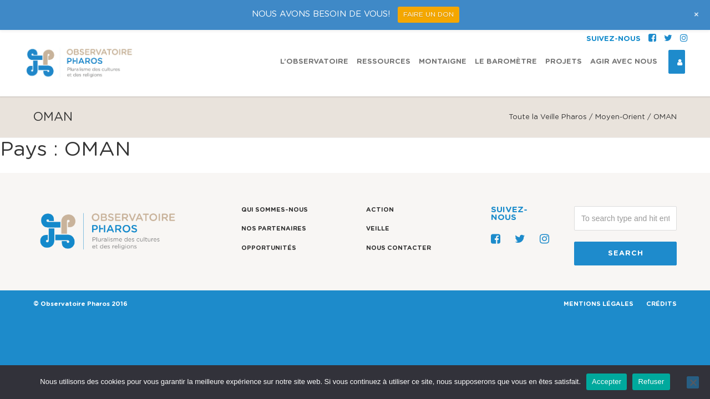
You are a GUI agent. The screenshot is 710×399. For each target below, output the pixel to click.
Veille (377, 229)
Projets (563, 31)
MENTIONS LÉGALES (598, 304)
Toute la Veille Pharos (548, 117)
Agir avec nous (623, 31)
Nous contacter (398, 248)
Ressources (383, 31)
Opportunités (268, 248)
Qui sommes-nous (274, 210)
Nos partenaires (273, 229)
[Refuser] (693, 382)
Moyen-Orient (620, 117)
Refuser (651, 381)
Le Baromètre (506, 31)
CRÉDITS (661, 304)
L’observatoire (314, 31)
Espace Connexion (675, 32)
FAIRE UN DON (428, 14)
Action (380, 210)
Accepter (606, 381)
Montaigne (442, 31)
